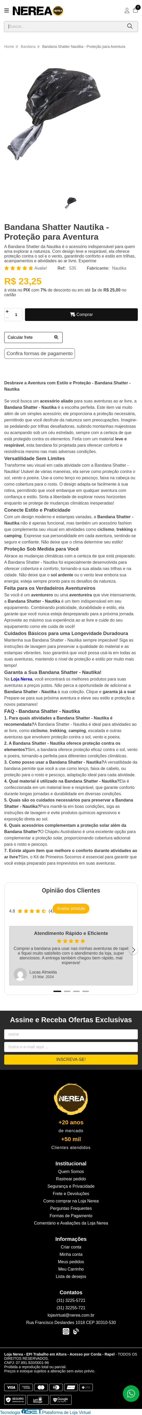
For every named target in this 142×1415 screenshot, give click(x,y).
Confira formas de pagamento (40, 353)
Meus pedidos (71, 1262)
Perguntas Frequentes (71, 1208)
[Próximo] (133, 950)
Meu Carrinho (71, 1269)
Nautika (119, 268)
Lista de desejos (71, 1276)
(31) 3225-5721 (71, 1300)
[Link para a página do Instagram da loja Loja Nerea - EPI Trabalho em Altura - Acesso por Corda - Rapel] (66, 1331)
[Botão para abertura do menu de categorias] (6, 10)
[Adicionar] (7, 311)
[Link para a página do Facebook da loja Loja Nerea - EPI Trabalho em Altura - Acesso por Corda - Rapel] (76, 1331)
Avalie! (40, 268)
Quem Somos (71, 1171)
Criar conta (71, 1247)
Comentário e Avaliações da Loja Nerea (71, 1223)
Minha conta (70, 1254)
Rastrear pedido (71, 1179)
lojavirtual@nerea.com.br (71, 1315)
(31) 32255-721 (71, 1308)
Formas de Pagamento (71, 1215)
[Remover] (7, 318)
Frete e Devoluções (71, 1193)
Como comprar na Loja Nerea (71, 1201)
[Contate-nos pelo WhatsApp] (131, 1393)
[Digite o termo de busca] (63, 26)
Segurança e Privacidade (71, 1186)
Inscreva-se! (71, 1059)
